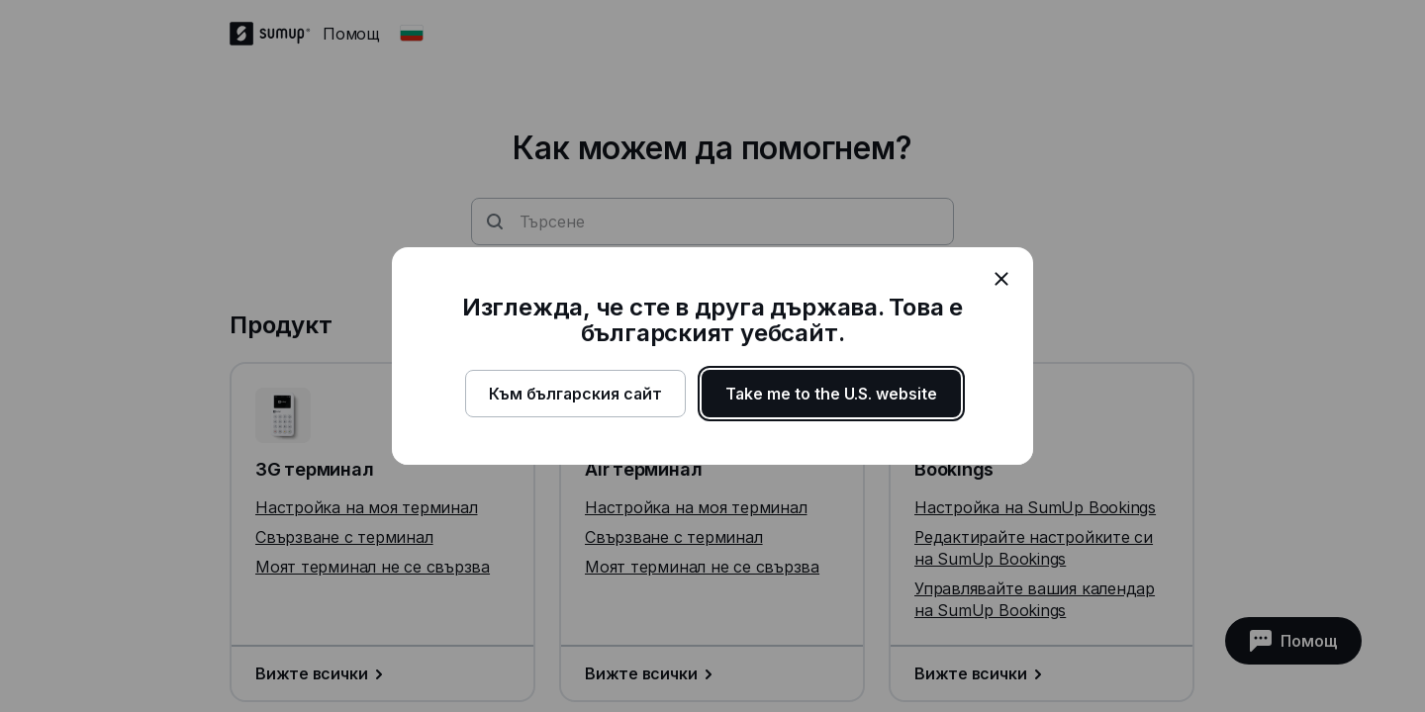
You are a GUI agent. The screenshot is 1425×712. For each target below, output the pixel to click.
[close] (1001, 279)
